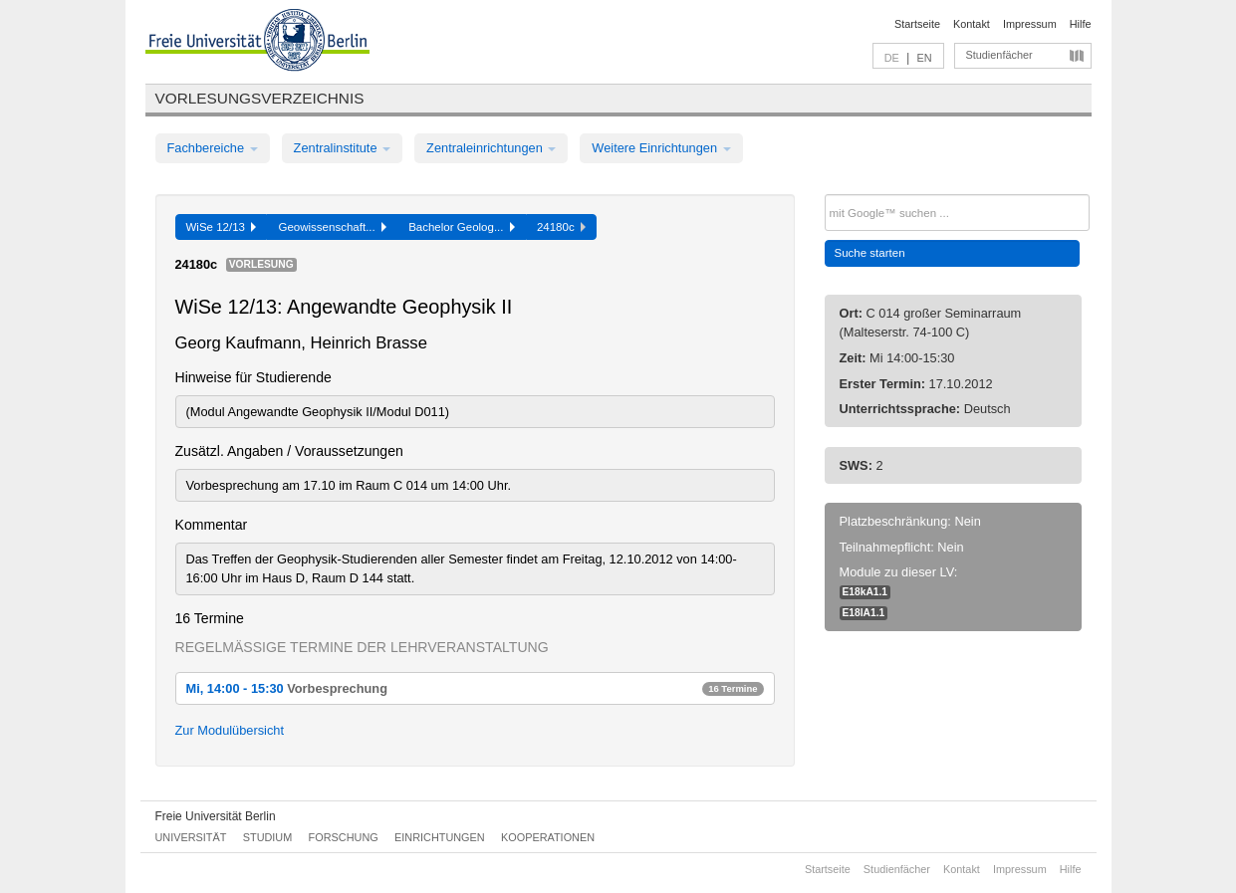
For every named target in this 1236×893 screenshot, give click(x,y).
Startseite (917, 24)
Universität (191, 837)
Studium (268, 837)
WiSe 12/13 (221, 227)
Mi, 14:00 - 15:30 (475, 688)
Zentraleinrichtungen (491, 147)
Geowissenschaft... (332, 227)
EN (923, 58)
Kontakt (971, 24)
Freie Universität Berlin (215, 816)
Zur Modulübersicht (230, 730)
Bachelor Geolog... (461, 227)
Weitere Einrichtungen (661, 147)
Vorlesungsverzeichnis (260, 98)
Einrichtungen (439, 837)
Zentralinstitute (342, 147)
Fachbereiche (212, 147)
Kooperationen (548, 837)
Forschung (343, 837)
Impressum (1030, 24)
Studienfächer (999, 55)
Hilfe (1081, 24)
